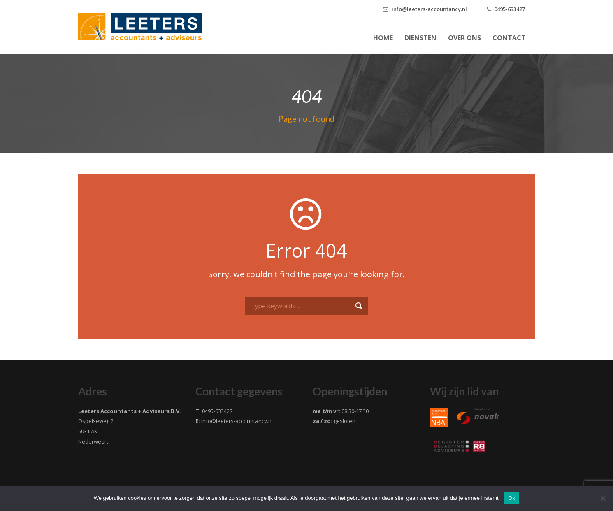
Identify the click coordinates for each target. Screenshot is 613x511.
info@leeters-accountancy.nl (429, 9)
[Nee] (603, 498)
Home (383, 37)
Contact (509, 37)
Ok (511, 498)
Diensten (420, 37)
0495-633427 (509, 9)
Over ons (464, 37)
